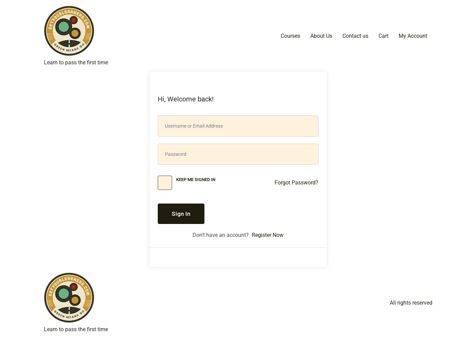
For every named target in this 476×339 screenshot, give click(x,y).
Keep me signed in (195, 179)
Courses (290, 36)
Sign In (181, 213)
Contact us (355, 36)
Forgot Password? (296, 182)
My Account (413, 36)
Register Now (267, 235)
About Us (321, 36)
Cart (383, 36)
